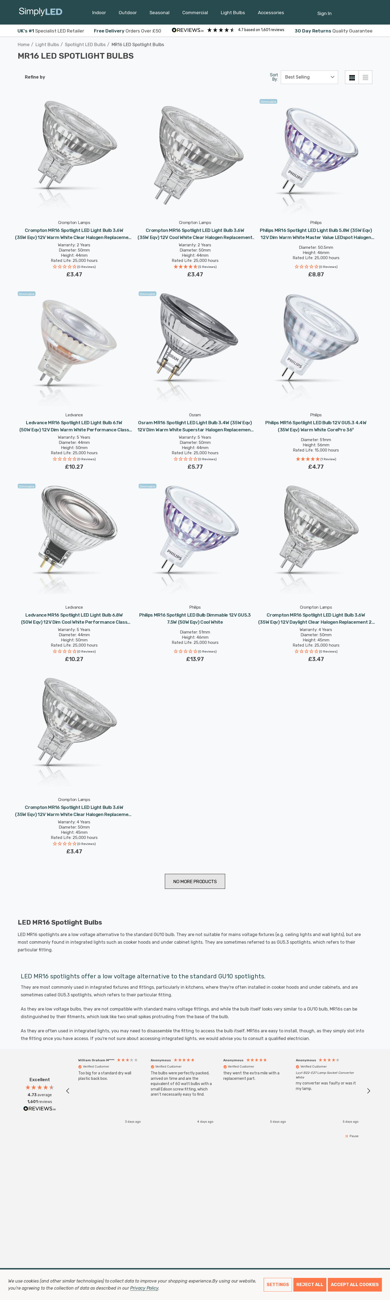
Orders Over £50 (127, 31)
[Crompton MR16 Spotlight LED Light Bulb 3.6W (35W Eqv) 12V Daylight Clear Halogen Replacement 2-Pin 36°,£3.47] (316, 540)
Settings (278, 1284)
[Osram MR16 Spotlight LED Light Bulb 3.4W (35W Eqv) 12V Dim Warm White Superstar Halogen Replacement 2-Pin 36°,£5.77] (195, 348)
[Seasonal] (159, 14)
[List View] (365, 77)
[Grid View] (352, 77)
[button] (74, 267)
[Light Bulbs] (233, 14)
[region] (218, 1091)
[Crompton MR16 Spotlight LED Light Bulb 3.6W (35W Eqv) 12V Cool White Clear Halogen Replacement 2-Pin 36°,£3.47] (195, 155)
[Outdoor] (128, 14)
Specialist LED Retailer (50, 31)
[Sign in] (324, 10)
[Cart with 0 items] (355, 10)
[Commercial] (195, 14)
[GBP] (368, 12)
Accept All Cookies (355, 1284)
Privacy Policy (144, 1288)
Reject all (309, 1284)
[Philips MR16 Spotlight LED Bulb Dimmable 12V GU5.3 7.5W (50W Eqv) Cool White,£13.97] (195, 540)
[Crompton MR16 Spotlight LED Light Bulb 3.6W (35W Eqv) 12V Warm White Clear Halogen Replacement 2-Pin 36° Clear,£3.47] (74, 155)
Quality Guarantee (334, 31)
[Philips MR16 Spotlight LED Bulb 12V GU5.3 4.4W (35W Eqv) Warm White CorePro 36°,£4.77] (316, 348)
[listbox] (309, 77)
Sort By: (274, 77)
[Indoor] (99, 14)
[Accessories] (271, 14)
